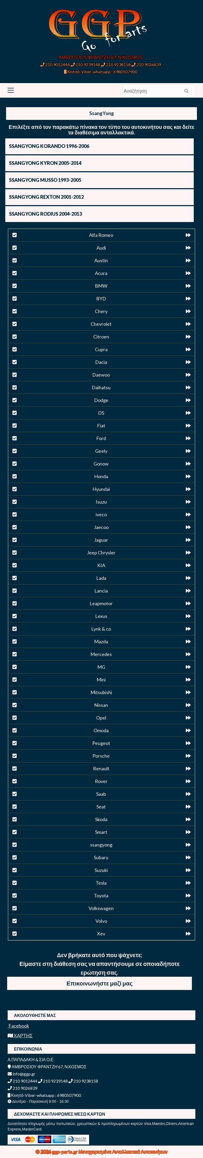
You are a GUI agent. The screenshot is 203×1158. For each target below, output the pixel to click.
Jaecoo (101, 527)
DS (101, 413)
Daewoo (101, 375)
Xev (101, 934)
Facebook (18, 1026)
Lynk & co (101, 629)
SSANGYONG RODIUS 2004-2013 (45, 214)
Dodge (101, 400)
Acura (101, 273)
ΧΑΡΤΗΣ (20, 1035)
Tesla (101, 883)
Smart (101, 832)
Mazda (101, 641)
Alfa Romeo (101, 235)
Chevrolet (101, 324)
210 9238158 (116, 64)
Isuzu (101, 502)
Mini (101, 679)
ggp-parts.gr (65, 1152)
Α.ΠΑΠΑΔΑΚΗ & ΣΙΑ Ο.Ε (30, 1059)
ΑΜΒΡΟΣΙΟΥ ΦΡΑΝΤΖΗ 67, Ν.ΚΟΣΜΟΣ (100, 57)
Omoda (101, 730)
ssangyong (101, 845)
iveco (101, 514)
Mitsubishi (101, 692)
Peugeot (101, 743)
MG (101, 667)
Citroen (101, 337)
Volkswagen (101, 908)
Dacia (101, 362)
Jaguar (101, 540)
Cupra (101, 349)
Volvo (101, 921)
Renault (101, 768)
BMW (101, 286)
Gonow (101, 464)
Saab (101, 794)
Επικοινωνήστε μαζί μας (100, 983)
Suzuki (101, 870)
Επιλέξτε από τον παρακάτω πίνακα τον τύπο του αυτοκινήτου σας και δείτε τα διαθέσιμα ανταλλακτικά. (102, 129)
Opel (101, 718)
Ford (101, 438)
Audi (101, 248)
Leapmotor (101, 603)
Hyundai (101, 489)
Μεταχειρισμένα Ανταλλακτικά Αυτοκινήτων (123, 1152)
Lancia (101, 591)
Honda (101, 476)
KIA (101, 565)
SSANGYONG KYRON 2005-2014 (45, 163)
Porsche (101, 756)
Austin (101, 260)
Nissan (101, 705)
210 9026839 (146, 64)
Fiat (101, 425)
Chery (101, 311)
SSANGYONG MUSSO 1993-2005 (45, 180)
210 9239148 (85, 64)
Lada (101, 578)
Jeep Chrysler (101, 552)
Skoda (101, 819)
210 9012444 (55, 64)
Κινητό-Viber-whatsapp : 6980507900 (100, 71)
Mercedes (101, 654)
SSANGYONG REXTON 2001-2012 (46, 197)
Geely (101, 451)
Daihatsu (101, 387)
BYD (101, 298)
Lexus (101, 616)
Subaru (101, 857)
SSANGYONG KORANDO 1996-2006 (49, 146)
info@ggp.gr (21, 1073)
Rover (101, 781)
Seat (101, 806)
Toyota (101, 895)
